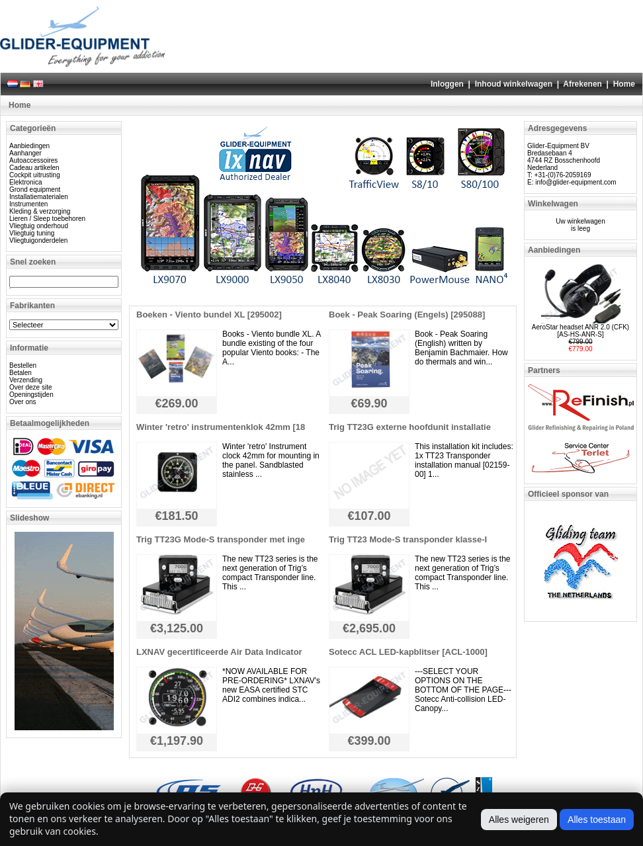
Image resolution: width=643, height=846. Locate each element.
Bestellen (22, 365)
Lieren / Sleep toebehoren (47, 218)
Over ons (22, 401)
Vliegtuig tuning (31, 233)
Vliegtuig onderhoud (38, 226)
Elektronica (25, 182)
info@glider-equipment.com (575, 182)
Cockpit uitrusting (34, 175)
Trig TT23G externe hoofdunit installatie (410, 427)
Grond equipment (34, 189)
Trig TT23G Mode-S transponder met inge (220, 539)
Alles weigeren (519, 819)
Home (624, 84)
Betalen (20, 372)
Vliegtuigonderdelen (38, 240)
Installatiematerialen (38, 196)
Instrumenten (28, 204)
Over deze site (30, 387)
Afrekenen (582, 84)
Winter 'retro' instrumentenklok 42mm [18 (220, 427)
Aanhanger (25, 153)
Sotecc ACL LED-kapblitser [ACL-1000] (408, 652)
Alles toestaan (597, 819)
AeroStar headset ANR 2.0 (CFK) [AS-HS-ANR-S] (580, 330)
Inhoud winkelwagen (513, 84)
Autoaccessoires (33, 160)
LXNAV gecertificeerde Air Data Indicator (219, 652)
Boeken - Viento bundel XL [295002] (209, 314)
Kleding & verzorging (39, 211)
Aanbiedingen (29, 145)
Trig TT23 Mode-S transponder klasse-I (408, 539)
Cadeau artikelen (34, 167)
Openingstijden (31, 394)
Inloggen (447, 84)
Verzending (25, 380)
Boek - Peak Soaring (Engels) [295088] (407, 314)
